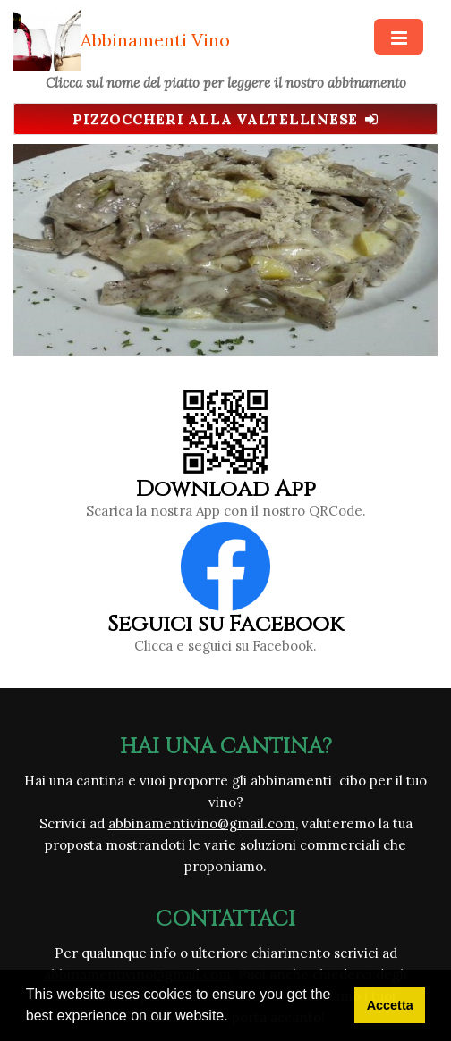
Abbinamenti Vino (155, 40)
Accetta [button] (390, 1005)
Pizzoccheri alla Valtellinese (225, 119)
